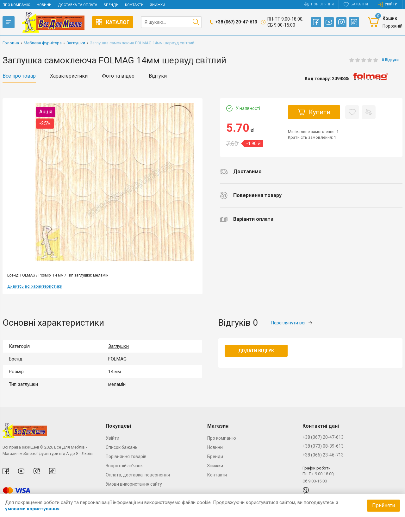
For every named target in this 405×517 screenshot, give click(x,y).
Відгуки (158, 76)
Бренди (111, 5)
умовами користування (32, 509)
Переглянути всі (291, 323)
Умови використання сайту (134, 484)
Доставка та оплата (77, 5)
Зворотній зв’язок (124, 465)
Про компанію (16, 5)
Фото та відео (118, 76)
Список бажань (122, 447)
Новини (44, 5)
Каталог (112, 22)
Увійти (112, 438)
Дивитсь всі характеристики (34, 286)
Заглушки (118, 346)
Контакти (134, 5)
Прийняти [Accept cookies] (383, 505)
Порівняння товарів (126, 456)
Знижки (157, 5)
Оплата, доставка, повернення (138, 474)
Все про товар (19, 76)
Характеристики (69, 76)
